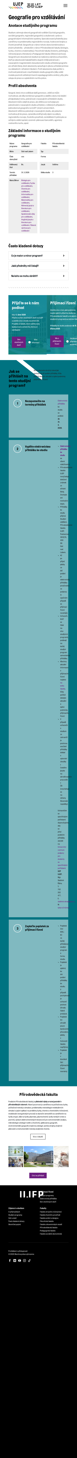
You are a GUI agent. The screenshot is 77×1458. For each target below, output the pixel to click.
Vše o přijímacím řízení (57, 341)
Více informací (35, 341)
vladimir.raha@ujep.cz (66, 901)
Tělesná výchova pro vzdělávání (28, 228)
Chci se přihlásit (38, 1175)
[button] (38, 255)
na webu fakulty (62, 686)
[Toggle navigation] (65, 5)
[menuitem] (47, 1195)
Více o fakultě (38, 1136)
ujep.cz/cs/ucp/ (63, 907)
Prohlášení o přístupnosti (18, 1251)
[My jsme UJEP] (25, 5)
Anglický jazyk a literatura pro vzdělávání (27, 222)
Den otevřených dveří (18, 342)
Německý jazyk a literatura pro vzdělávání (27, 208)
